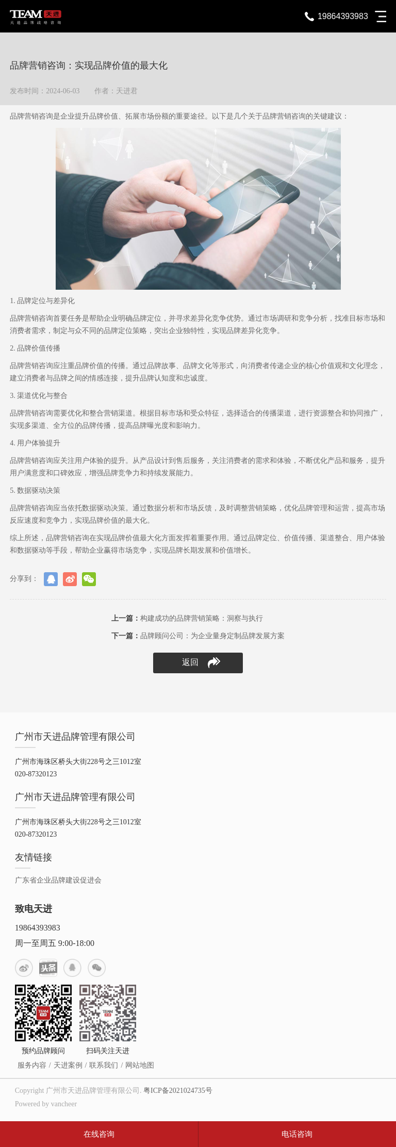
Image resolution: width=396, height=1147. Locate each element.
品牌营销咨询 (31, 116)
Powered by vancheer (46, 1104)
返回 (201, 662)
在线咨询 (99, 1134)
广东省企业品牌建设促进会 (58, 880)
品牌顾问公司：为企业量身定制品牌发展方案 (198, 636)
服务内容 (32, 1065)
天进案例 (68, 1065)
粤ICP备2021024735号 (177, 1090)
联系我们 (103, 1065)
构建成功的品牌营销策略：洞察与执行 (187, 618)
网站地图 (139, 1065)
